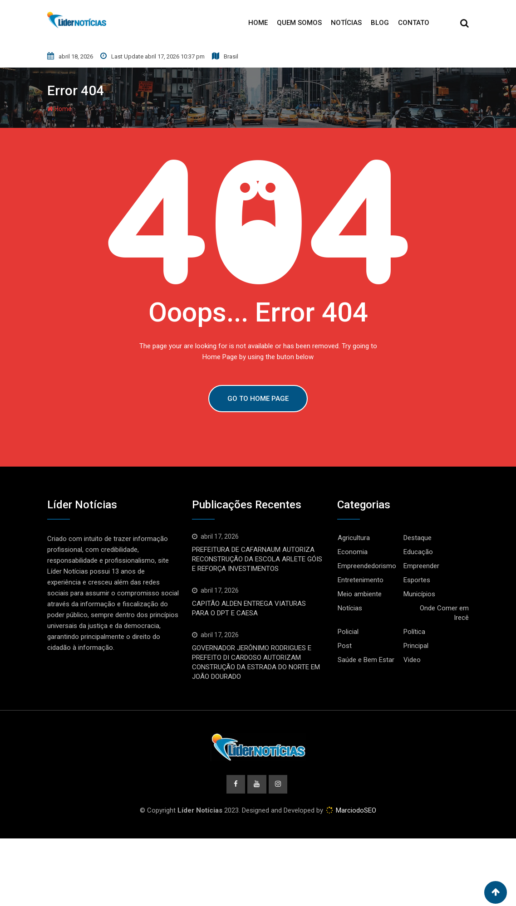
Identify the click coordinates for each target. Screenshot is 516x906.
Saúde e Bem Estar (366, 660)
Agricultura (354, 538)
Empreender (421, 566)
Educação (418, 552)
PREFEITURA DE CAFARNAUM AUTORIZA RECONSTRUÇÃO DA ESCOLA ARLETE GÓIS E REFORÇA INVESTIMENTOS (257, 559)
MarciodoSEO (355, 811)
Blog (380, 23)
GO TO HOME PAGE (258, 399)
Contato (413, 23)
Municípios (419, 594)
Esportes (416, 580)
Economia (353, 552)
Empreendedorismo (367, 566)
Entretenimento (360, 580)
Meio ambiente (360, 594)
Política (414, 632)
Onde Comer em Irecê (444, 613)
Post (345, 646)
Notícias (346, 23)
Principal (415, 646)
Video (412, 660)
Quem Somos (299, 23)
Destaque (417, 538)
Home (258, 23)
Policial (348, 632)
